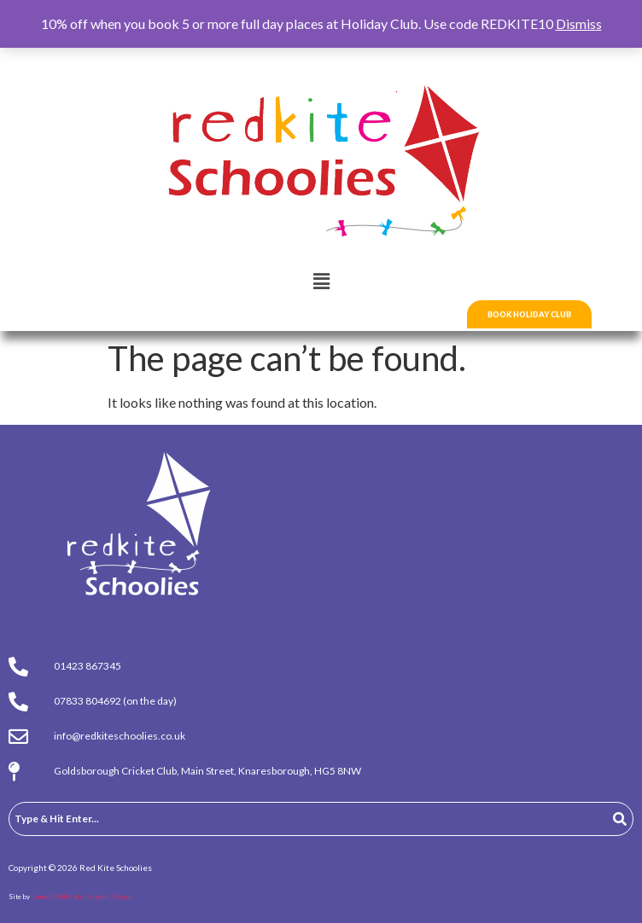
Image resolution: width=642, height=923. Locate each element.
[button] (321, 281)
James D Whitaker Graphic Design (82, 896)
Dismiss (579, 23)
